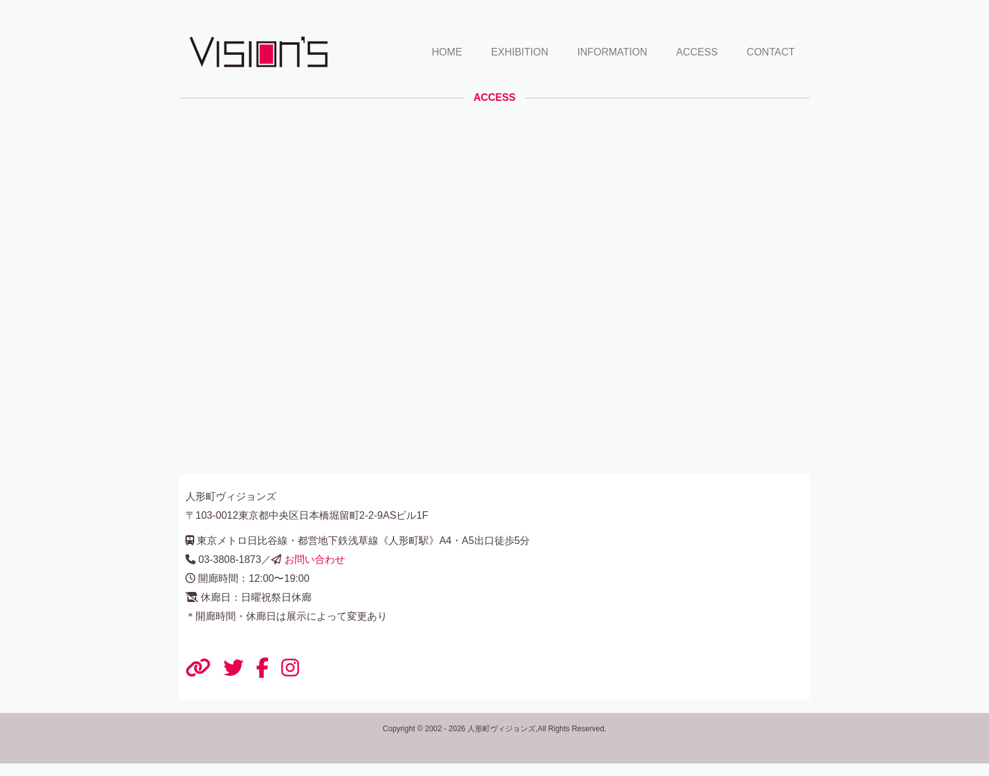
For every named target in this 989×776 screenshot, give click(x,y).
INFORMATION (612, 52)
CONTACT (771, 52)
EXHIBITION (520, 52)
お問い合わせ (314, 559)
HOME (447, 52)
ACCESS (697, 52)
